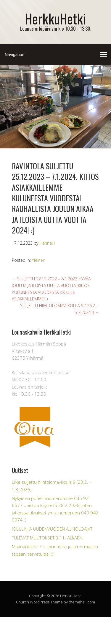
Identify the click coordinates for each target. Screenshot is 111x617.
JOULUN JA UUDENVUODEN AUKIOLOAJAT (52, 529)
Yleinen (38, 260)
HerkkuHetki (55, 18)
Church (22, 602)
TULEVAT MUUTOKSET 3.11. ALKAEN (47, 538)
